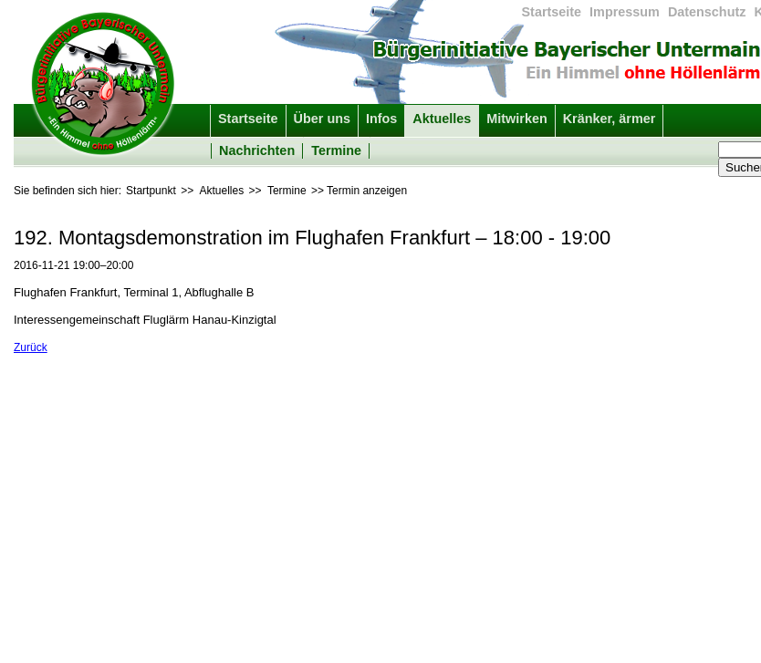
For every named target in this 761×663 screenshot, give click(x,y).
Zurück (30, 347)
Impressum (624, 12)
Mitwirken (516, 118)
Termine (336, 150)
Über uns (322, 118)
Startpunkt (151, 190)
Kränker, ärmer (609, 118)
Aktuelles (441, 118)
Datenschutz (707, 12)
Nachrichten (257, 150)
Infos (381, 118)
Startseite (552, 12)
